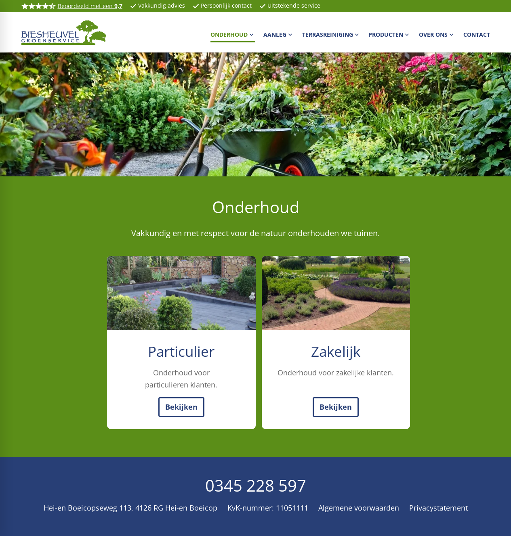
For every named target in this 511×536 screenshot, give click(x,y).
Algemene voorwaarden (358, 508)
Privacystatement (438, 508)
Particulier (181, 351)
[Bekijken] (181, 407)
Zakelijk (335, 351)
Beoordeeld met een (90, 6)
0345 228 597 (255, 485)
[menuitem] (232, 34)
